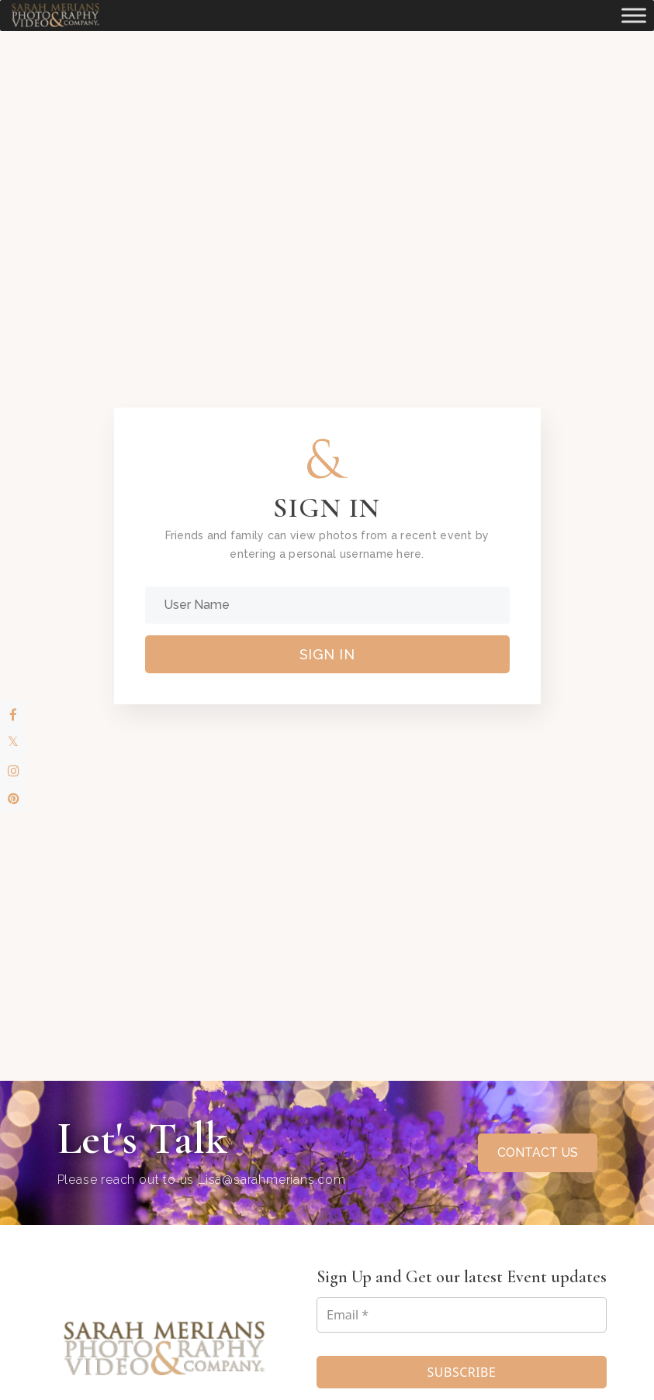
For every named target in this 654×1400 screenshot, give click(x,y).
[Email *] (462, 1315)
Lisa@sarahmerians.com (272, 1179)
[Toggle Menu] (633, 15)
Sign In (327, 654)
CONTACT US (537, 1152)
